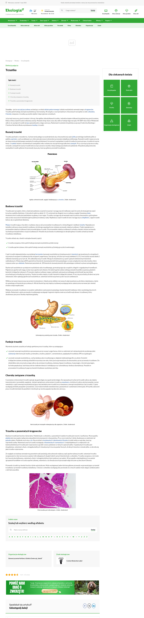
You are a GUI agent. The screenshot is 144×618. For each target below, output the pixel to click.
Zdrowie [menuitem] (63, 20)
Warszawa (11, 2)
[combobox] (51, 529)
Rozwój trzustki (15, 85)
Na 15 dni (51, 13)
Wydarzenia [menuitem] (74, 20)
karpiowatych (47, 440)
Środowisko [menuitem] (23, 20)
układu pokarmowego (51, 109)
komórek (75, 254)
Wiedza (16, 61)
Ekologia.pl (9, 61)
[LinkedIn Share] (94, 605)
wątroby (14, 139)
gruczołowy (27, 109)
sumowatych (59, 442)
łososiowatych (49, 442)
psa (28, 123)
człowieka (91, 112)
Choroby (9, 114)
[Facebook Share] (85, 605)
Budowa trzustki (15, 89)
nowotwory (66, 382)
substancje (12, 354)
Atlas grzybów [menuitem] (48, 25)
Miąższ (8, 225)
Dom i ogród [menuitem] (43, 20)
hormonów (39, 254)
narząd (19, 109)
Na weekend (44, 13)
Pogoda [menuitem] (107, 20)
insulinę (34, 125)
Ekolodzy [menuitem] (78, 25)
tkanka (65, 440)
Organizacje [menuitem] (89, 25)
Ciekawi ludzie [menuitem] (87, 20)
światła (82, 225)
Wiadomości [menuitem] (11, 20)
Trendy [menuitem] (33, 20)
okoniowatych (58, 440)
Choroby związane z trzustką (19, 97)
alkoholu (21, 263)
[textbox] (21, 530)
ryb (31, 440)
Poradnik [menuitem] (60, 25)
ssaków (13, 143)
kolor (89, 213)
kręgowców (89, 109)
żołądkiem (85, 218)
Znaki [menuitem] (99, 25)
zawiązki (73, 143)
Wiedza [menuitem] (98, 20)
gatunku (8, 440)
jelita (74, 137)
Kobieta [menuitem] (54, 20)
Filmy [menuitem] (69, 25)
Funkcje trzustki (15, 93)
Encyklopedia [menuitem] (12, 25)
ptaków (8, 438)
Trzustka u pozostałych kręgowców (21, 101)
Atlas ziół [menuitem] (37, 25)
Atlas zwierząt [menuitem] (25, 25)
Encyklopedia (25, 61)
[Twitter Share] (89, 605)
